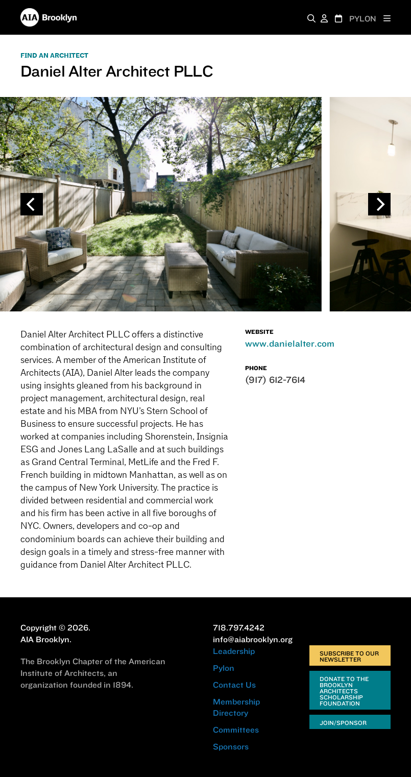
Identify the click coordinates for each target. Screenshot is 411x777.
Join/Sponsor (343, 722)
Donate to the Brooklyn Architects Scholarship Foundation (344, 691)
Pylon (223, 668)
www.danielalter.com (289, 343)
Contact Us (234, 684)
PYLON (362, 18)
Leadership (234, 651)
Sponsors (231, 746)
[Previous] (31, 204)
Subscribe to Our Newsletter (349, 656)
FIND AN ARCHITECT (54, 55)
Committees (236, 729)
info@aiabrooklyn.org (253, 639)
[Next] (379, 204)
